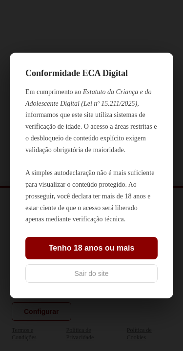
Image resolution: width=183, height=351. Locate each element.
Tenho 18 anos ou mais (92, 248)
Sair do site (91, 273)
